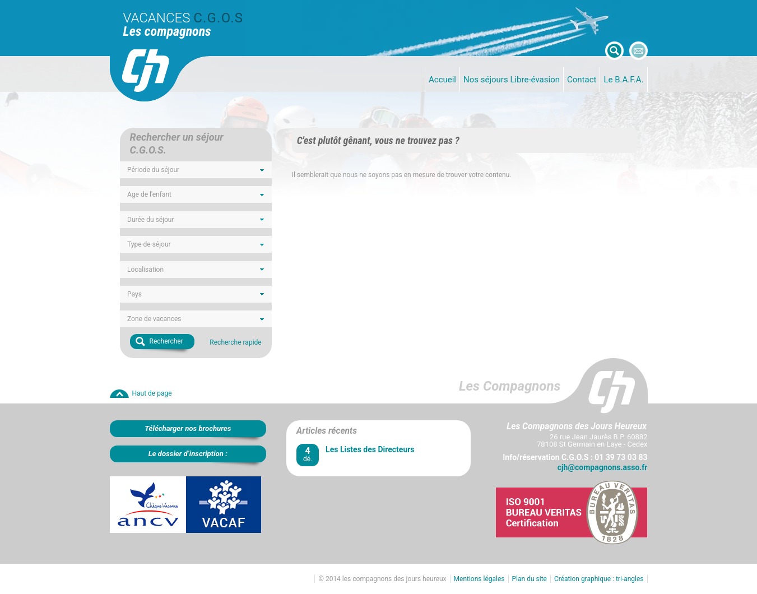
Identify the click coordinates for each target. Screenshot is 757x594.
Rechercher (166, 341)
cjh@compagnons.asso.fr (603, 467)
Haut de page (152, 393)
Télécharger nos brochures (188, 428)
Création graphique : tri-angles (599, 579)
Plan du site (529, 579)
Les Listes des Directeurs (370, 449)
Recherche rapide (235, 342)
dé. (307, 454)
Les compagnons (167, 31)
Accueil (442, 80)
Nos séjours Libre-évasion (511, 80)
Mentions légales (479, 579)
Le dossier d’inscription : (187, 453)
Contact (581, 80)
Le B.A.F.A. (623, 80)
